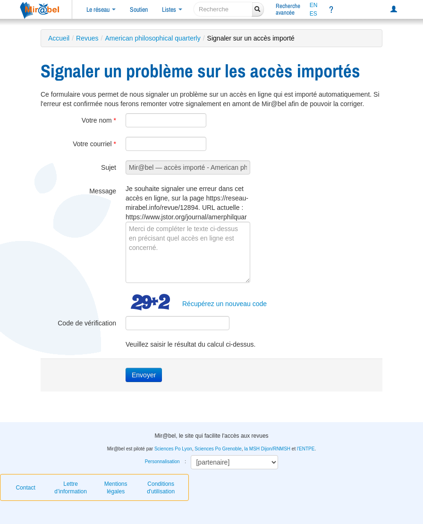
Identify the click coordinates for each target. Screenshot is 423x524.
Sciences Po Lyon (173, 448)
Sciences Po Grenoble (218, 448)
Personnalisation (162, 461)
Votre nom (99, 120)
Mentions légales (115, 488)
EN (314, 5)
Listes (172, 9)
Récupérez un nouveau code (224, 304)
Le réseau (101, 9)
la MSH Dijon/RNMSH (267, 448)
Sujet (108, 167)
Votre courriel (94, 144)
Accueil (58, 38)
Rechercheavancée (288, 9)
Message (102, 191)
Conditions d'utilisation (161, 488)
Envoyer (144, 375)
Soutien (139, 9)
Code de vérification (87, 323)
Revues (87, 38)
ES (313, 13)
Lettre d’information (70, 488)
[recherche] (223, 9)
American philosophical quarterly (152, 38)
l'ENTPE (305, 448)
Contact (25, 487)
